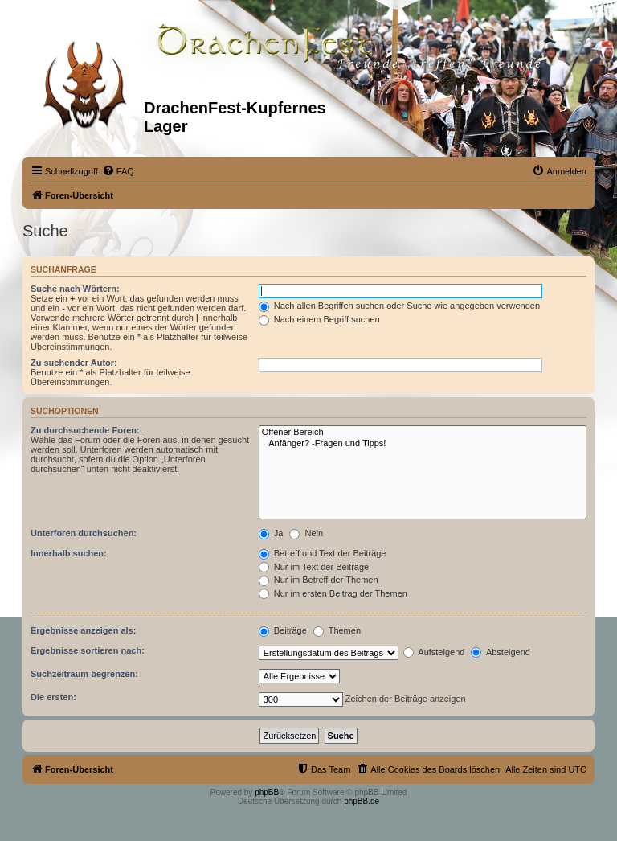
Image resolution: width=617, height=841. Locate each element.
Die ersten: (53, 697)
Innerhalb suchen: (69, 553)
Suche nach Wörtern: (75, 288)
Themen (337, 630)
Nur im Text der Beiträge (314, 567)
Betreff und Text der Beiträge (322, 553)
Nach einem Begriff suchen (319, 319)
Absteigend (500, 652)
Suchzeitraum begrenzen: (84, 674)
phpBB (267, 792)
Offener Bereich (422, 432)
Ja (271, 533)
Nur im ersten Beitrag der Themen (333, 593)
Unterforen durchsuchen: (84, 533)
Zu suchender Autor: (74, 362)
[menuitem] (118, 171)
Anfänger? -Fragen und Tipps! (422, 443)
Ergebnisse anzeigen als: (83, 630)
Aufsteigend (434, 652)
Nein (306, 533)
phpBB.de (361, 801)
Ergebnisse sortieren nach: (88, 650)
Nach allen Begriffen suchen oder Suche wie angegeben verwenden (399, 305)
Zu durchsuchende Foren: (85, 430)
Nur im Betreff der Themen (318, 580)
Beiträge (283, 630)
